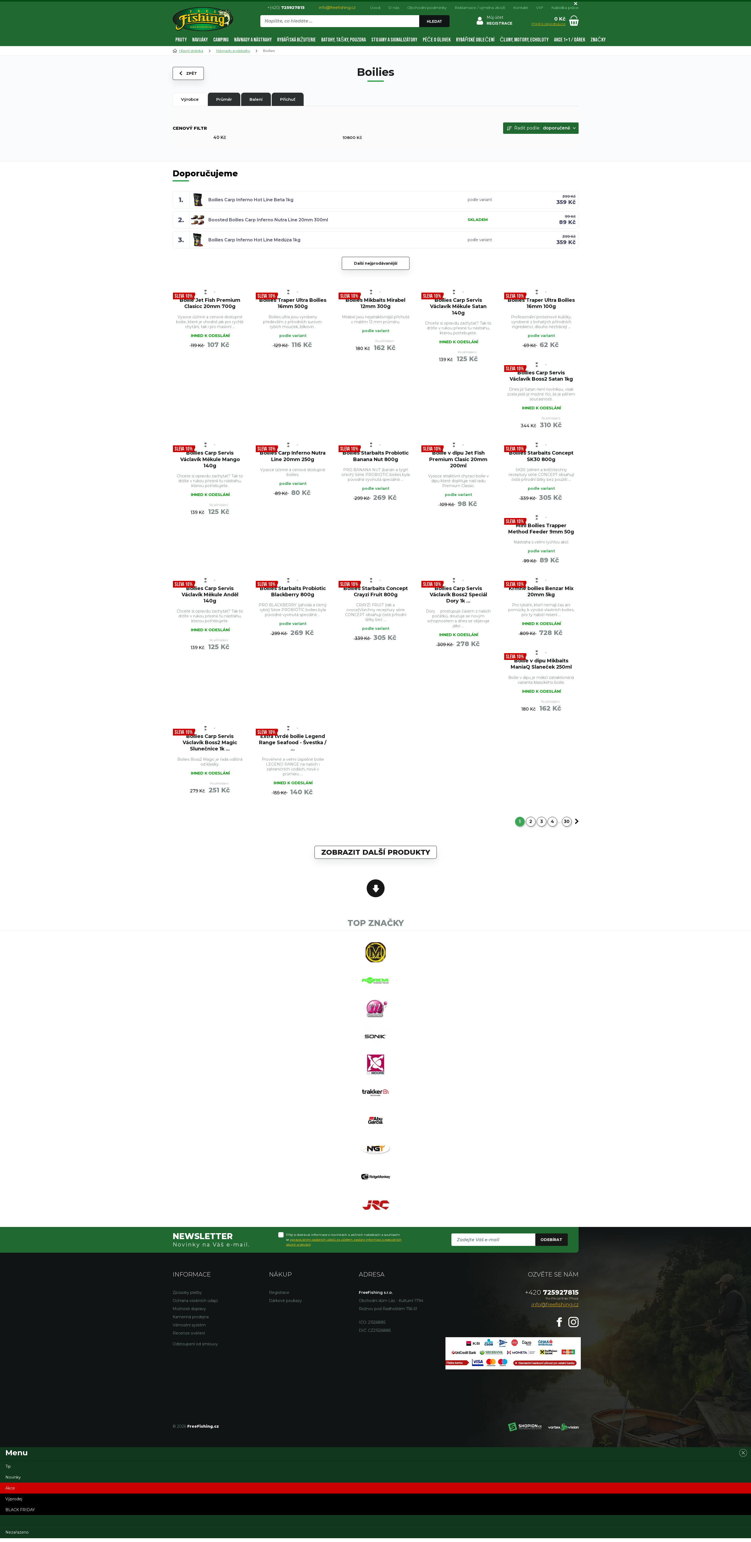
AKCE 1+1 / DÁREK (569, 40)
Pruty (181, 40)
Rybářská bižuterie (296, 40)
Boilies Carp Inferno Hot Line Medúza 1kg (254, 239)
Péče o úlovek (437, 40)
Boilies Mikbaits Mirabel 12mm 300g (375, 303)
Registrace (279, 1296)
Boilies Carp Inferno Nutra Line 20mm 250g (293, 457)
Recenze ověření (189, 1336)
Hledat (434, 21)
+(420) (285, 7)
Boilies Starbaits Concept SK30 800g (541, 457)
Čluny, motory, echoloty (524, 40)
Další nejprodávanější (375, 263)
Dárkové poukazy (285, 1304)
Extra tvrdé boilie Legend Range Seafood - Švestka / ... (293, 744)
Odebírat (551, 1243)
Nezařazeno (17, 1536)
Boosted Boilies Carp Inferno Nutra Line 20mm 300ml (268, 219)
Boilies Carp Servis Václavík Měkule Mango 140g (210, 460)
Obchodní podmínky (427, 7)
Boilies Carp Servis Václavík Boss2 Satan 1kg (541, 376)
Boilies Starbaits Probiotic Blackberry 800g (292, 592)
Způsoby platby (187, 1296)
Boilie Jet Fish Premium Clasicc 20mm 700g (210, 303)
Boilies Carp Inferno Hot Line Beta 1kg (250, 199)
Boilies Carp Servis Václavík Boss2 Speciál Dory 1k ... (458, 595)
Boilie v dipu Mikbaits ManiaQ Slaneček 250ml (541, 665)
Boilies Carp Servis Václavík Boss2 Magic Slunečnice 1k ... (210, 744)
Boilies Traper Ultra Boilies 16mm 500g (293, 303)
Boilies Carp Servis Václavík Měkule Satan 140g (458, 306)
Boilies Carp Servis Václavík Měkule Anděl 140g (210, 595)
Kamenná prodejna (191, 1320)
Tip (8, 1470)
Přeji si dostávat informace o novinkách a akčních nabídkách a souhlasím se (344, 1243)
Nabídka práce (565, 7)
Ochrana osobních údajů (195, 1304)
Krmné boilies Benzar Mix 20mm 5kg (541, 592)
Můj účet (495, 17)
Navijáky (200, 40)
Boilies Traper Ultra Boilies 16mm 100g (541, 303)
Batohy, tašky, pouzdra (343, 40)
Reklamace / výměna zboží (480, 7)
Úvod (375, 7)
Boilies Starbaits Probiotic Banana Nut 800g (375, 457)
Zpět (188, 73)
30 (566, 823)
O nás (393, 7)
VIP (539, 7)
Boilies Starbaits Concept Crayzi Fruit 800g (375, 592)
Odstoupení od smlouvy (195, 1347)
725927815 (552, 1296)
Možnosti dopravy (189, 1312)
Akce (10, 1491)
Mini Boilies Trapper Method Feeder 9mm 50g (541, 529)
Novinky (13, 1481)
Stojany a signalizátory (394, 40)
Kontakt (520, 7)
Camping (221, 40)
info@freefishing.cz (337, 7)
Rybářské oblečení (475, 40)
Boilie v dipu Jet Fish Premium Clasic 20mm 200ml (458, 460)
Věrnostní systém (189, 1328)
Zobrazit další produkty (375, 854)
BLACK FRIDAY (20, 1513)
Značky (598, 40)
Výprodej (13, 1502)
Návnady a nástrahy (253, 40)
